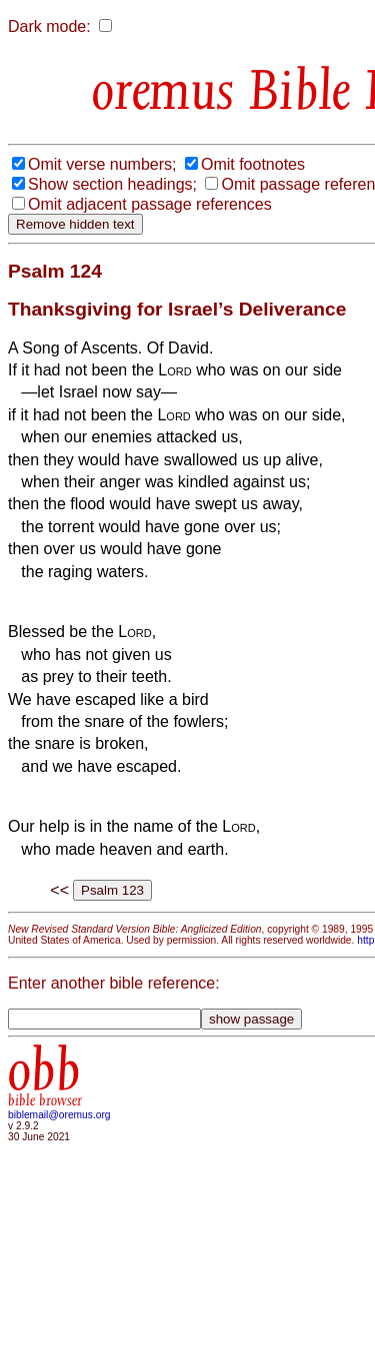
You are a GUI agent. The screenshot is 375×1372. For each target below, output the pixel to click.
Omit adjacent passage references (150, 204)
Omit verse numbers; (102, 164)
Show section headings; (112, 184)
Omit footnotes (253, 164)
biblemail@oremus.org (59, 1114)
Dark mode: (49, 26)
